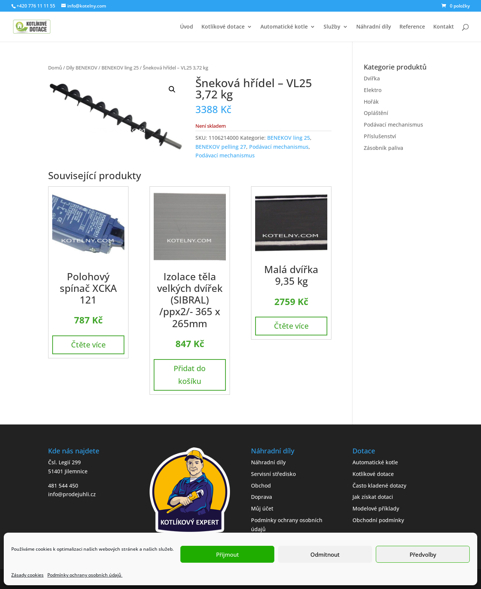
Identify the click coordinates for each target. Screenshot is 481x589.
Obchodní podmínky (378, 520)
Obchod (261, 485)
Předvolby (423, 554)
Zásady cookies (27, 575)
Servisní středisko (273, 473)
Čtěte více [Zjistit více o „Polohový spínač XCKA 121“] (88, 345)
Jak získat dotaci (372, 496)
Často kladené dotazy (379, 485)
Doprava (261, 496)
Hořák (371, 101)
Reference (412, 27)
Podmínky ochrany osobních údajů (85, 575)
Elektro (372, 90)
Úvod (186, 27)
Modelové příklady (375, 508)
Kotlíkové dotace (223, 27)
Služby (332, 27)
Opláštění (376, 112)
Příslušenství (380, 136)
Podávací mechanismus (279, 146)
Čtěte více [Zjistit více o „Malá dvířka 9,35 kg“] (291, 326)
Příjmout (227, 554)
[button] (172, 89)
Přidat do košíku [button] (190, 374)
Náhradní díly (373, 27)
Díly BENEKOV (81, 67)
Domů (55, 67)
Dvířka (372, 78)
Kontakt (443, 27)
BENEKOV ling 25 (120, 67)
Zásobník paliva (383, 147)
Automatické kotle (284, 27)
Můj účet (262, 508)
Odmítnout (325, 554)
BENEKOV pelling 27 (220, 146)
